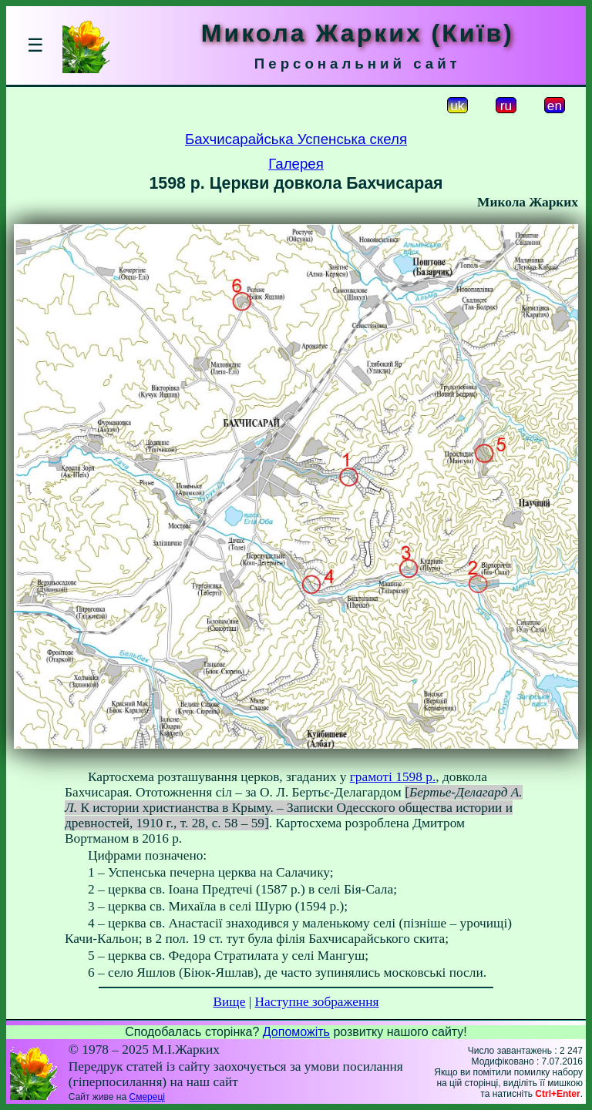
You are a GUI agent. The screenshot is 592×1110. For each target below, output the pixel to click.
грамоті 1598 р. (393, 777)
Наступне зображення (317, 1001)
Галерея (296, 164)
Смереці (146, 1097)
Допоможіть (296, 1031)
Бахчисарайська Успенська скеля (296, 139)
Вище (229, 1001)
